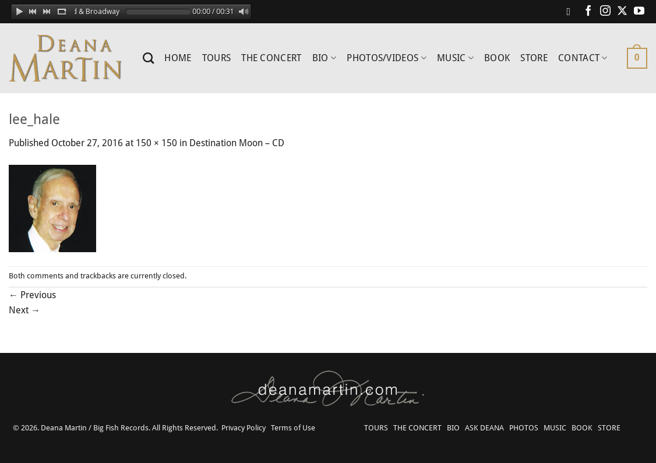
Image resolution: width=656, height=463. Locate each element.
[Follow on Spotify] (571, 11)
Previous (32, 295)
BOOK (497, 57)
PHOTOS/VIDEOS (386, 58)
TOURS (216, 57)
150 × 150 (156, 143)
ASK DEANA (484, 427)
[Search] (148, 57)
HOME (177, 57)
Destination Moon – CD (236, 143)
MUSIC (455, 58)
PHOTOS (523, 427)
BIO (324, 58)
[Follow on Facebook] (588, 11)
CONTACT (583, 58)
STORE (534, 57)
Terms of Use (293, 427)
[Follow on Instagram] (605, 11)
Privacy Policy (243, 427)
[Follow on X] (622, 11)
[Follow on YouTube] (639, 11)
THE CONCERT (271, 57)
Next (24, 310)
